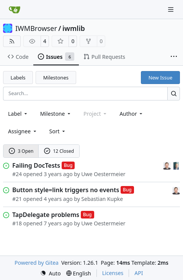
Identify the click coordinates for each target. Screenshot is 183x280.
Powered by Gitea (37, 262)
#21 (17, 198)
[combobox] (18, 113)
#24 (17, 174)
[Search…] (173, 93)
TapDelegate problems (45, 214)
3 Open (21, 151)
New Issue (161, 77)
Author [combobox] (131, 113)
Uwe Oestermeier (103, 174)
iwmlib (73, 28)
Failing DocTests (36, 165)
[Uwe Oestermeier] (176, 165)
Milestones (56, 77)
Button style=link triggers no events (65, 190)
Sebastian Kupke (102, 198)
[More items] (174, 57)
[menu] (58, 131)
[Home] (14, 9)
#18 (17, 223)
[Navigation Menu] (171, 9)
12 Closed (59, 151)
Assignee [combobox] (23, 131)
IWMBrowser (36, 28)
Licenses (113, 273)
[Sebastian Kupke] (167, 165)
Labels (18, 77)
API (138, 273)
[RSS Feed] (12, 41)
